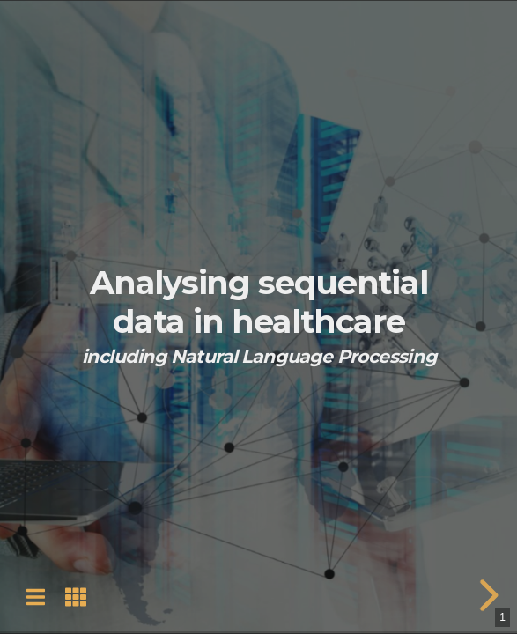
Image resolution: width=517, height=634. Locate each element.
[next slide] (486, 595)
